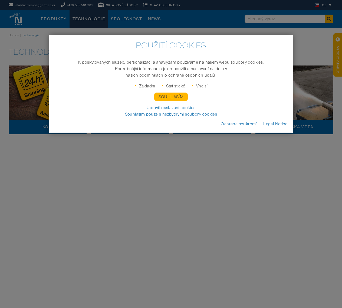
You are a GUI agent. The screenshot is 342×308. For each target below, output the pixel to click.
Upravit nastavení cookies (171, 107)
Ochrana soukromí (238, 124)
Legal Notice (275, 124)
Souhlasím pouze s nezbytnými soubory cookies (171, 114)
